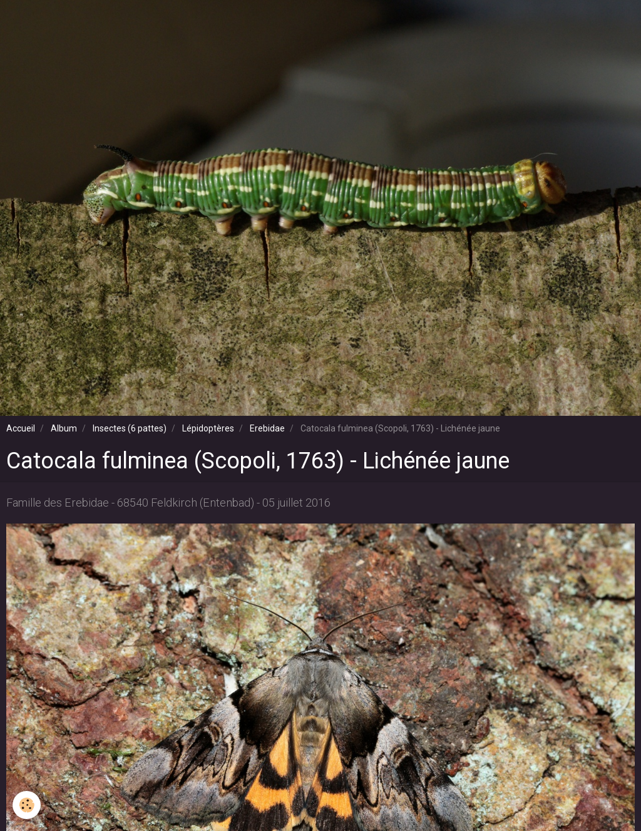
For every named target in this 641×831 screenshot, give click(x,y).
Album (64, 428)
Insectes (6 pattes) (130, 428)
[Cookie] (27, 805)
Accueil (20, 428)
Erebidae (267, 428)
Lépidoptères (208, 428)
